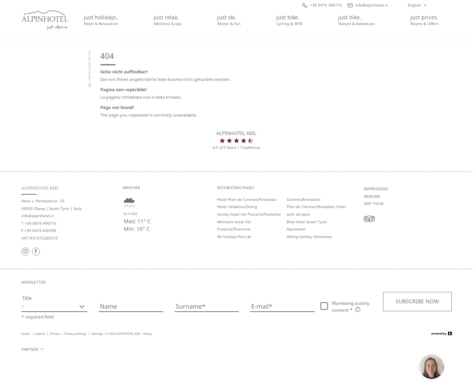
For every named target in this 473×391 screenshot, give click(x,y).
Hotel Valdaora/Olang (237, 206)
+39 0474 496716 (41, 223)
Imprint (40, 333)
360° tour (373, 203)
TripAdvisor (250, 147)
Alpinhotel (296, 229)
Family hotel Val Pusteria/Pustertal (249, 214)
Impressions (376, 188)
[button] (417, 301)
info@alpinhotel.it (37, 215)
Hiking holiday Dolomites (309, 236)
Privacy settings (75, 333)
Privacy (55, 333)
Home (90, 75)
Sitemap (96, 333)
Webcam (372, 196)
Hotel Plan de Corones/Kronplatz (247, 199)
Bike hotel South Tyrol (307, 221)
